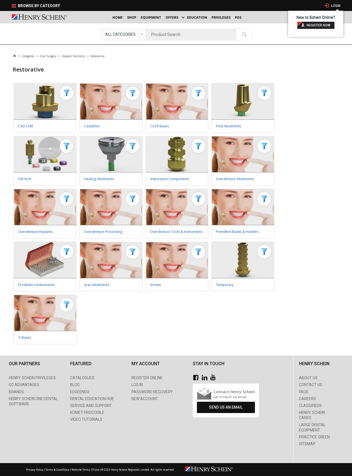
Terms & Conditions (57, 469)
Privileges (220, 17)
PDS (238, 17)
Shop (131, 17)
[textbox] (192, 34)
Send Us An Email (226, 407)
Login (335, 6)
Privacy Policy (35, 469)
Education (197, 17)
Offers (172, 17)
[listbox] (123, 34)
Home (117, 17)
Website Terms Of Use (85, 469)
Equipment (151, 17)
